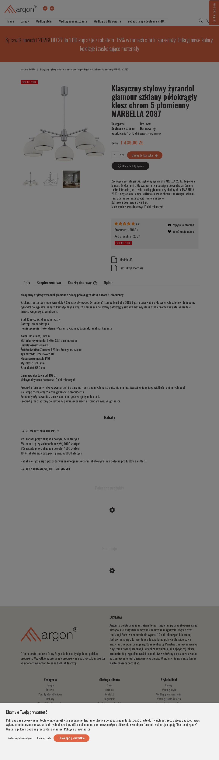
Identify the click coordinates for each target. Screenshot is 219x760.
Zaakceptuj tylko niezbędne (20, 738)
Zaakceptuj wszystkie (71, 738)
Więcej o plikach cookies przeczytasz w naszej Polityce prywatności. (48, 729)
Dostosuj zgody (44, 738)
